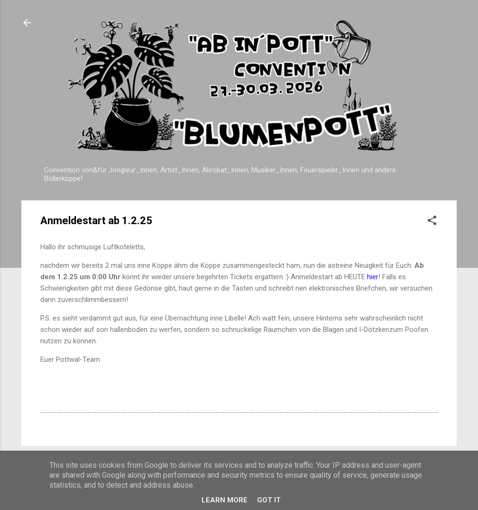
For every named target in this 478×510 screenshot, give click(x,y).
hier (372, 277)
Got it (269, 500)
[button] (432, 222)
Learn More (225, 500)
